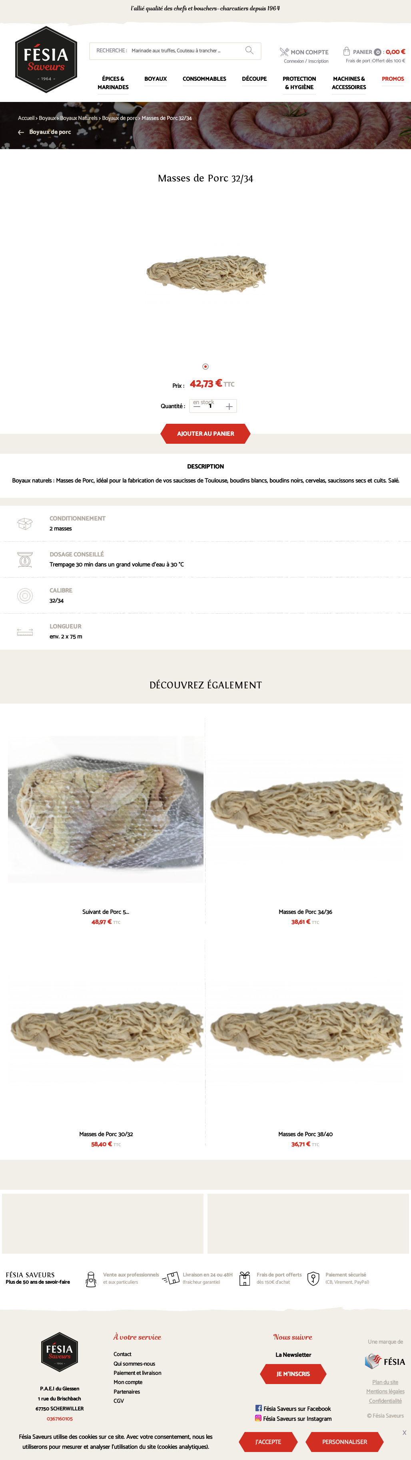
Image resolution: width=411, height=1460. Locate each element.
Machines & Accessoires (349, 83)
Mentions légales (385, 1391)
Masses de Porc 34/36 (305, 912)
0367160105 (333, 9)
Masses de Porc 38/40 (305, 1134)
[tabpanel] (205, 274)
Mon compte (128, 1382)
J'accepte (268, 1442)
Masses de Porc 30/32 (106, 1134)
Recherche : (111, 51)
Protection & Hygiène (299, 83)
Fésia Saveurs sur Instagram (293, 1419)
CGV (119, 1401)
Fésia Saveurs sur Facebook (293, 1409)
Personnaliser (344, 1442)
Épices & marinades (113, 83)
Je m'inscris (293, 1374)
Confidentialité (385, 1401)
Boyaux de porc (44, 132)
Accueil (26, 118)
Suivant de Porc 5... (105, 912)
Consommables (204, 79)
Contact (122, 1354)
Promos (393, 79)
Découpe (254, 79)
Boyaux (155, 79)
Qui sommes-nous (134, 1364)
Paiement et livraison (137, 1373)
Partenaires (127, 1392)
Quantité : (173, 406)
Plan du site (385, 1382)
